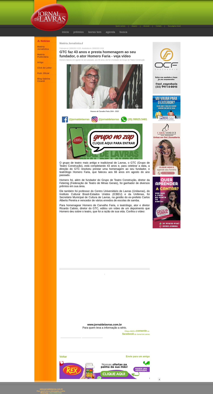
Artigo (40, 62)
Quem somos (120, 26)
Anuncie (146, 26)
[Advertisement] (122, 13)
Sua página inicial (174, 26)
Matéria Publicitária (42, 55)
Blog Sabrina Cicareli (43, 80)
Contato (159, 26)
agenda (110, 32)
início (65, 32)
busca (123, 32)
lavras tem (94, 32)
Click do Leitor (44, 68)
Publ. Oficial (43, 73)
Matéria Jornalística (43, 47)
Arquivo (134, 26)
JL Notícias (43, 41)
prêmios (78, 32)
